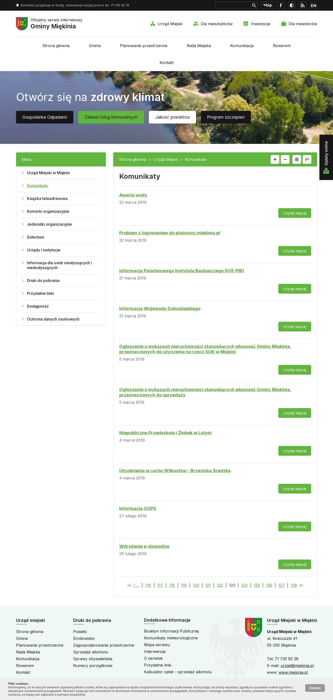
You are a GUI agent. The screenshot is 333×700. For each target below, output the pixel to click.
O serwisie (153, 658)
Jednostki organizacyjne (49, 224)
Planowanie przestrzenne (143, 45)
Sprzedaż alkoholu (90, 652)
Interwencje (155, 651)
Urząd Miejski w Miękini (48, 172)
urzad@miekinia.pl (297, 665)
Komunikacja (242, 45)
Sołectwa (35, 237)
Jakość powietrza (172, 117)
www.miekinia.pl (293, 672)
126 (269, 585)
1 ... (136, 585)
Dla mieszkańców (217, 23)
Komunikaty (37, 185)
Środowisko (84, 638)
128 (294, 585)
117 (160, 585)
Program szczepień (226, 117)
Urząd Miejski (170, 23)
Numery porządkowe (92, 665)
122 (220, 585)
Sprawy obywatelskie (92, 658)
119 (184, 585)
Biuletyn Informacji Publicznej (171, 631)
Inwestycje (260, 23)
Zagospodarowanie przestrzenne (103, 645)
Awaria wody (133, 195)
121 (208, 585)
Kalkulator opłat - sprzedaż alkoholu (178, 671)
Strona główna (55, 45)
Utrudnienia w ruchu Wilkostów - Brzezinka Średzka (175, 470)
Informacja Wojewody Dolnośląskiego (159, 308)
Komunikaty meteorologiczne (171, 637)
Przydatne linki (40, 293)
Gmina (95, 45)
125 (257, 585)
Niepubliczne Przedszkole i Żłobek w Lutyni (165, 432)
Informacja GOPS (137, 508)
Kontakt (167, 62)
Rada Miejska (199, 45)
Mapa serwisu (157, 644)
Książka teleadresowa (47, 198)
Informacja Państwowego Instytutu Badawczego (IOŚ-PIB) (181, 270)
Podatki (80, 631)
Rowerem (282, 45)
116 (148, 585)
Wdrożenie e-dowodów (144, 546)
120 (196, 585)
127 (281, 585)
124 (244, 585)
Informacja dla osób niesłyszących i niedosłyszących (59, 265)
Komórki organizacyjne (48, 211)
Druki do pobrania (43, 280)
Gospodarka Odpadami (44, 117)
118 (172, 585)
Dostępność (38, 306)
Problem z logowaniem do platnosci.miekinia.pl (169, 232)
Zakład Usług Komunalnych (111, 117)
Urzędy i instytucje (43, 249)
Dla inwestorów (303, 23)
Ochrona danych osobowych (53, 319)
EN (313, 5)
